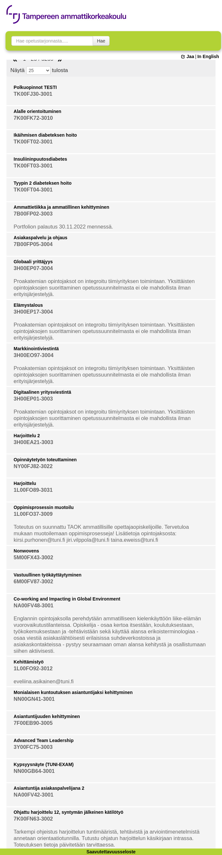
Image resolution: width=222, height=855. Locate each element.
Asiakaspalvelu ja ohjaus (40, 237)
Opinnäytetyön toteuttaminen (45, 459)
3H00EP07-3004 (33, 268)
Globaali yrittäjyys (33, 261)
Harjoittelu (25, 483)
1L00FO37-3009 (33, 514)
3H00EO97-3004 (33, 355)
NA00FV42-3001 (33, 795)
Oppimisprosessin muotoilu (44, 507)
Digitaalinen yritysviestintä (42, 392)
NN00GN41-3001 (34, 699)
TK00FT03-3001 (33, 165)
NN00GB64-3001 (34, 771)
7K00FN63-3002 (33, 819)
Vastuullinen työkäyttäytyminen (47, 574)
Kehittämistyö (29, 661)
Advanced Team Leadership (44, 740)
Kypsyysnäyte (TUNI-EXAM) (44, 764)
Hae (101, 40)
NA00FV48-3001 (33, 605)
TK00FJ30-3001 (33, 94)
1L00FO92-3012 (33, 668)
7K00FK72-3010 (33, 118)
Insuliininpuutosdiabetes (40, 159)
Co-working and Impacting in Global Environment (67, 598)
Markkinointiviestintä (36, 348)
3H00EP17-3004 (33, 312)
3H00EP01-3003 (33, 399)
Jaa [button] (187, 56)
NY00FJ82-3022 (33, 466)
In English (208, 56)
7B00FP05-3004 (33, 244)
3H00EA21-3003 (33, 442)
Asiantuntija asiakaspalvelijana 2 (49, 788)
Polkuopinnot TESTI (35, 87)
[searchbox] (52, 41)
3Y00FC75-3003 (33, 747)
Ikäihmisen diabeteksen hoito (45, 135)
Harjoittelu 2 (27, 435)
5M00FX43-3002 (33, 557)
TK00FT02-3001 (33, 141)
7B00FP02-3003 (33, 214)
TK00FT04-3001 (33, 189)
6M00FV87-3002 (33, 581)
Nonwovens (26, 550)
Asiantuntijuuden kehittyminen (47, 716)
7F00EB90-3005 (33, 723)
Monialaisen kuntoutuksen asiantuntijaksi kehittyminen (73, 692)
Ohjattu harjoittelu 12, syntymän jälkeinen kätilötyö (68, 812)
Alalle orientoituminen (37, 111)
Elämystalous (28, 305)
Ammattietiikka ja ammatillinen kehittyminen (61, 207)
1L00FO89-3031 (33, 490)
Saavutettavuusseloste (111, 851)
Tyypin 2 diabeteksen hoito (43, 183)
